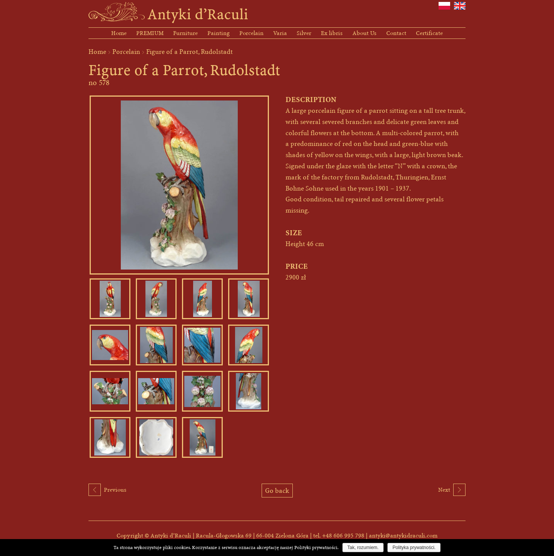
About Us (364, 33)
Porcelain (251, 33)
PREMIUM (150, 33)
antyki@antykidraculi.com (403, 535)
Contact (396, 33)
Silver (304, 33)
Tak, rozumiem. (363, 547)
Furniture (185, 33)
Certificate (429, 33)
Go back (277, 490)
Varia (280, 33)
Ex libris (332, 33)
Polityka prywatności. (414, 547)
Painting (218, 33)
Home (119, 33)
